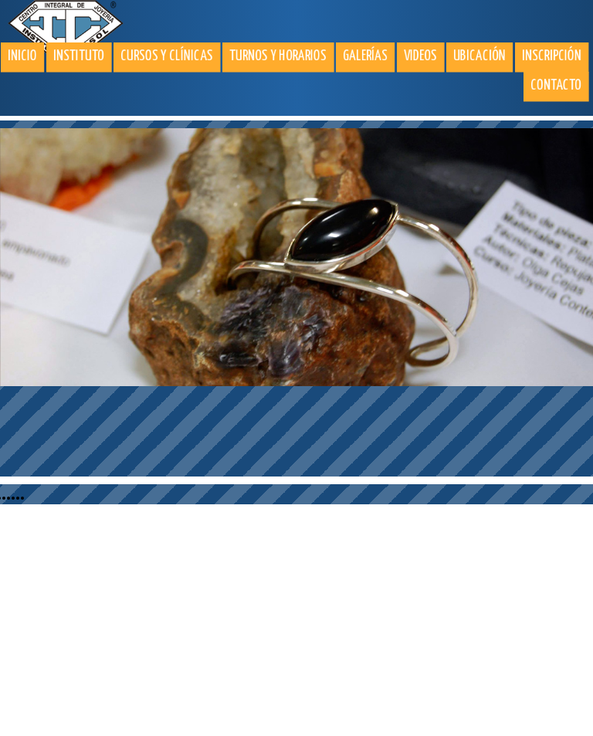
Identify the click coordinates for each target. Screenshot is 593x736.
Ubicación (479, 56)
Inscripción (551, 56)
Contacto (555, 85)
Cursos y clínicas (166, 56)
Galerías (365, 56)
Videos (420, 56)
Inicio (22, 56)
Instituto (78, 56)
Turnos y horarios (278, 56)
